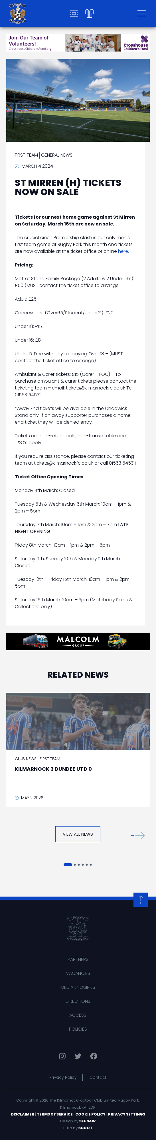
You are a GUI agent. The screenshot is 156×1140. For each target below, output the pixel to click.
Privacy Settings (126, 1114)
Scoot (85, 1127)
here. (123, 251)
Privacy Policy (63, 1077)
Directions (78, 1001)
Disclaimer (22, 1114)
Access (77, 1015)
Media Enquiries (77, 987)
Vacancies (78, 973)
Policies (78, 1029)
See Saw (87, 1121)
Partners (78, 959)
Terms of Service (55, 1114)
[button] (137, 835)
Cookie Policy (90, 1114)
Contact (98, 1077)
